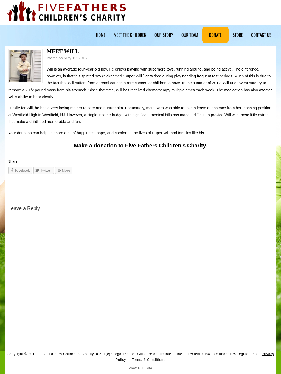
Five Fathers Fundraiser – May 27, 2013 (26, 190)
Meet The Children (130, 35)
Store (238, 35)
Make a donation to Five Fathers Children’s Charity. (140, 146)
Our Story (163, 35)
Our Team (189, 35)
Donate (215, 35)
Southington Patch (263, 190)
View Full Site (140, 368)
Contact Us (261, 35)
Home (101, 35)
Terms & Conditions (148, 360)
